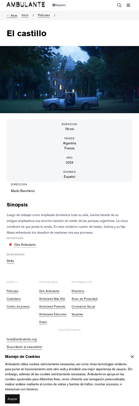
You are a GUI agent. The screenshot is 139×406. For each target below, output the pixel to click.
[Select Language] (58, 5)
